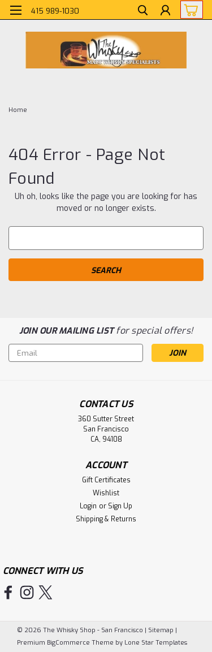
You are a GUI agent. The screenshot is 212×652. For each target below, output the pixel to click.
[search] (143, 11)
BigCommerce (68, 642)
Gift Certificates (106, 480)
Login (88, 506)
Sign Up (120, 506)
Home (17, 110)
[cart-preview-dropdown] (189, 10)
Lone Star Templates (155, 642)
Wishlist (106, 493)
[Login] (165, 11)
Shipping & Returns (106, 519)
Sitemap (161, 630)
